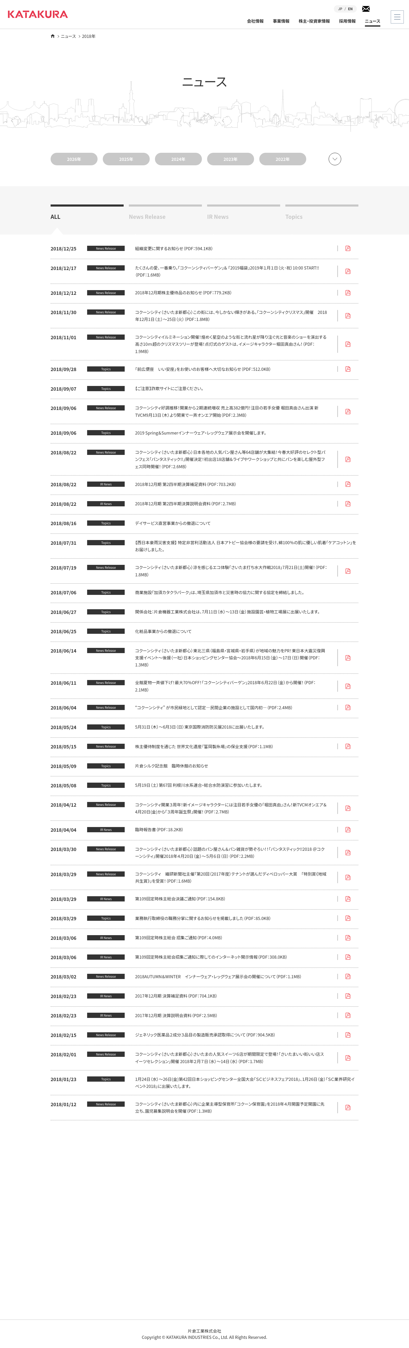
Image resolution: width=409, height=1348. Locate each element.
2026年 (74, 159)
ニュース (372, 21)
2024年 (178, 159)
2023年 (231, 159)
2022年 (283, 159)
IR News (217, 216)
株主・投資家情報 (314, 21)
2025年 (126, 159)
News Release (147, 216)
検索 (377, 9)
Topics (294, 216)
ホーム (53, 36)
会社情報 (255, 21)
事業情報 (281, 21)
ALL (56, 216)
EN (350, 8)
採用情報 (347, 21)
